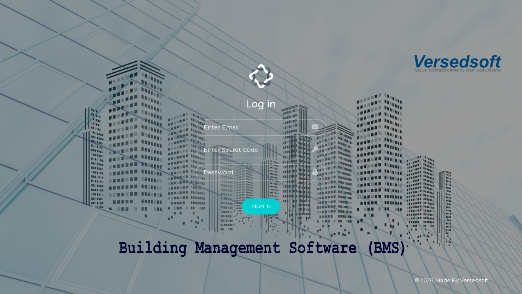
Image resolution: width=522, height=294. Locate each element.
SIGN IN (261, 206)
